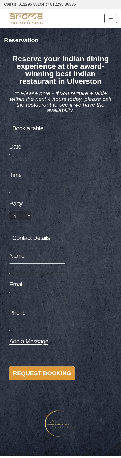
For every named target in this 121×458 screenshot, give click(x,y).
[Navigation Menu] (110, 18)
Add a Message (28, 341)
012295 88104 (31, 4)
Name (16, 255)
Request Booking (42, 373)
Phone (17, 312)
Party (15, 203)
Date (15, 146)
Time (15, 175)
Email (16, 284)
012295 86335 (63, 4)
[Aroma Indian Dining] (26, 18)
